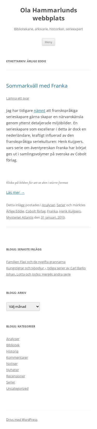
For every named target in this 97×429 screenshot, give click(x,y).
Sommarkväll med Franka (37, 85)
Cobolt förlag (36, 211)
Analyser (48, 205)
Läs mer (15, 192)
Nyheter (12, 369)
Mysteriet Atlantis (19, 217)
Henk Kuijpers (70, 211)
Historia (12, 351)
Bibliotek (13, 345)
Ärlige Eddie (15, 211)
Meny (48, 42)
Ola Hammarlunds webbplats (48, 14)
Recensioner (15, 376)
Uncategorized (17, 388)
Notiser (12, 363)
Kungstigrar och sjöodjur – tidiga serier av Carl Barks (46, 268)
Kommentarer (17, 357)
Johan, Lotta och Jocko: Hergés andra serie (38, 274)
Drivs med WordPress (22, 419)
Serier (61, 205)
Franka (52, 211)
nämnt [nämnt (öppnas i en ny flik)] (39, 110)
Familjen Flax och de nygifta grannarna (35, 261)
